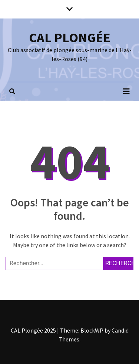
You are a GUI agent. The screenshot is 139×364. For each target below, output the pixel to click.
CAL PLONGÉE (69, 37)
